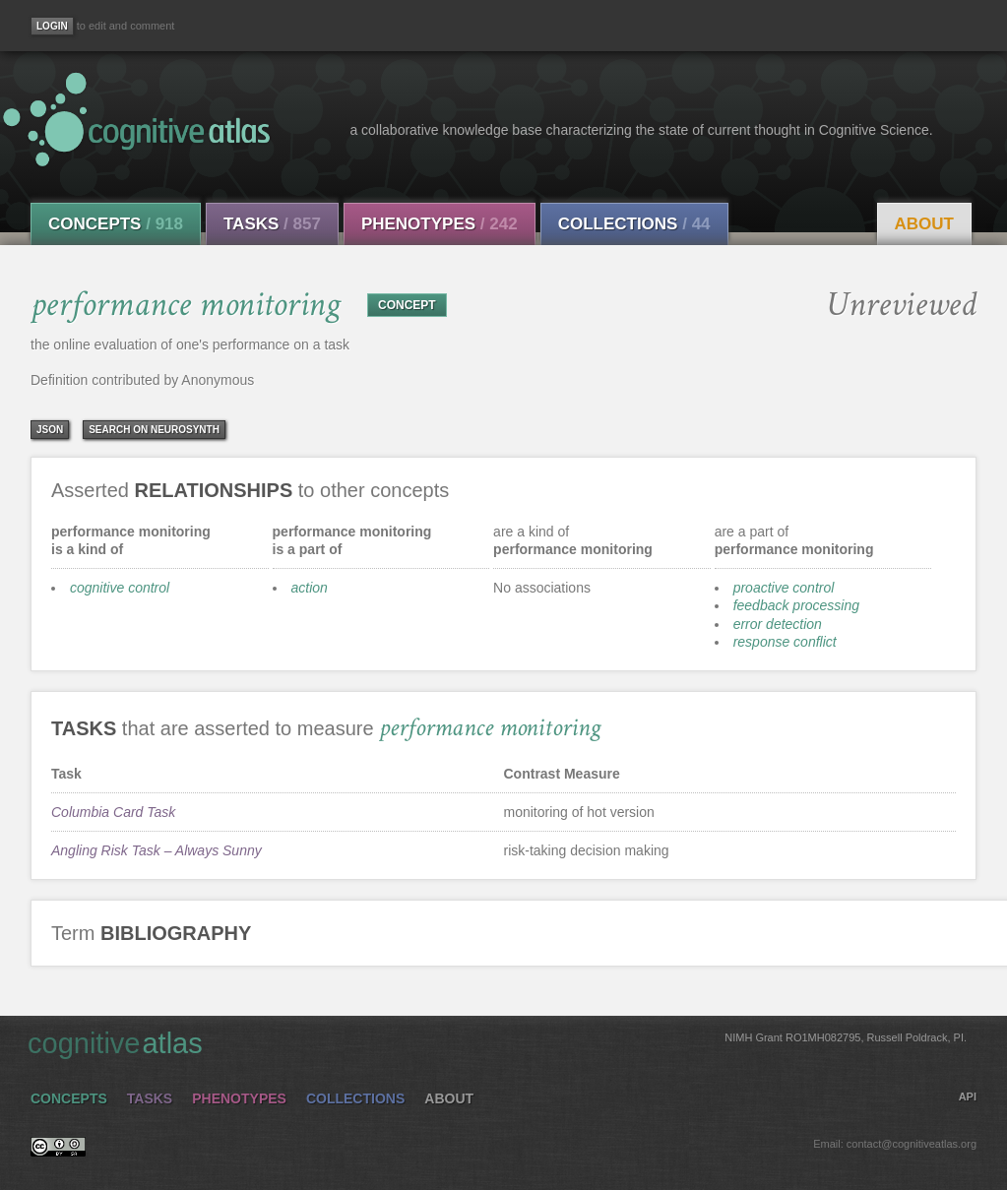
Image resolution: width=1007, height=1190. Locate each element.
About (924, 224)
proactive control (784, 587)
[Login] (52, 26)
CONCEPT (407, 305)
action (309, 587)
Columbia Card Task (113, 812)
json (49, 429)
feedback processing (796, 605)
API (967, 1096)
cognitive (497, 1042)
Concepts (115, 224)
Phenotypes (439, 224)
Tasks (272, 224)
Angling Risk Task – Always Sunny (156, 850)
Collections (634, 224)
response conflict (785, 642)
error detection (777, 624)
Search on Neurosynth (154, 429)
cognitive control (119, 587)
